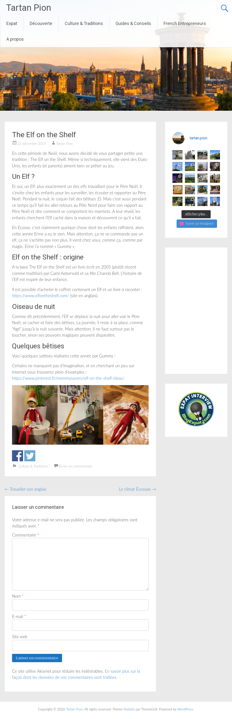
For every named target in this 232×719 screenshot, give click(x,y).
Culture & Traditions (84, 23)
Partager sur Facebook (17, 455)
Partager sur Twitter (29, 455)
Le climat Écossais (137, 489)
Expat (11, 23)
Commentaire (25, 534)
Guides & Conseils (133, 23)
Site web (19, 636)
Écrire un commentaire (75, 466)
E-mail (19, 616)
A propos (15, 39)
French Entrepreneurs (185, 23)
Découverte (41, 23)
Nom (18, 596)
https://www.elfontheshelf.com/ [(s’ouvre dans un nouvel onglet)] (40, 295)
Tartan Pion (28, 8)
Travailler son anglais (25, 489)
